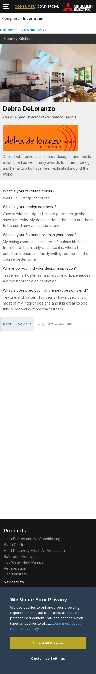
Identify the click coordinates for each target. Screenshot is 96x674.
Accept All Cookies (48, 643)
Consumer (25, 6)
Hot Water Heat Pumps (24, 562)
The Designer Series (32, 29)
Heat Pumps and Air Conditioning (32, 539)
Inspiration (33, 18)
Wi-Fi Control (15, 544)
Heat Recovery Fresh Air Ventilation (34, 550)
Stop (4, 98)
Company (10, 18)
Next (10, 64)
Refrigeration (15, 568)
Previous (24, 324)
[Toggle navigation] (6, 6)
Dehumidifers (15, 574)
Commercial (48, 6)
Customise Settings (48, 658)
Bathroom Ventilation (22, 556)
